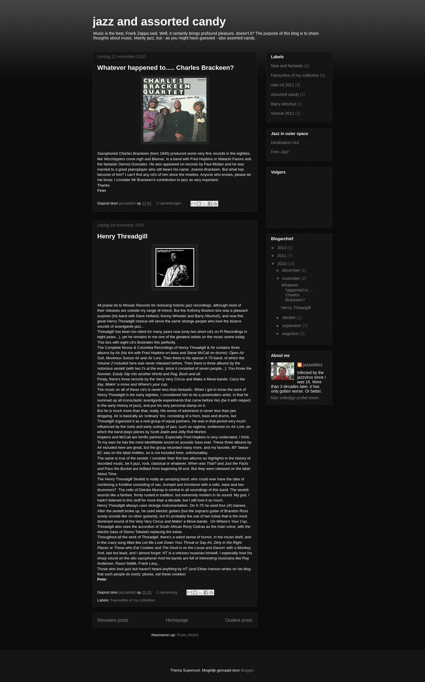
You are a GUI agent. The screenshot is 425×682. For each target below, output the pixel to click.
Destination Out (285, 142)
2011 (282, 255)
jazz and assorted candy (159, 21)
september (292, 325)
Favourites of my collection (133, 600)
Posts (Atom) (188, 635)
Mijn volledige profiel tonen (295, 397)
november (291, 278)
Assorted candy (285, 94)
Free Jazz (280, 151)
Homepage (177, 620)
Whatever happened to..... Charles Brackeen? (165, 67)
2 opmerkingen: (169, 203)
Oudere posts (238, 620)
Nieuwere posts (112, 620)
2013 (282, 247)
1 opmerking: (167, 592)
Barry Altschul (283, 104)
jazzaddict (313, 364)
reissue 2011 (282, 113)
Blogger (247, 670)
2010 (282, 263)
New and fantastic (287, 65)
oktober (289, 317)
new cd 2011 (282, 85)
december (291, 270)
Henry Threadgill (122, 236)
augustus (291, 333)
